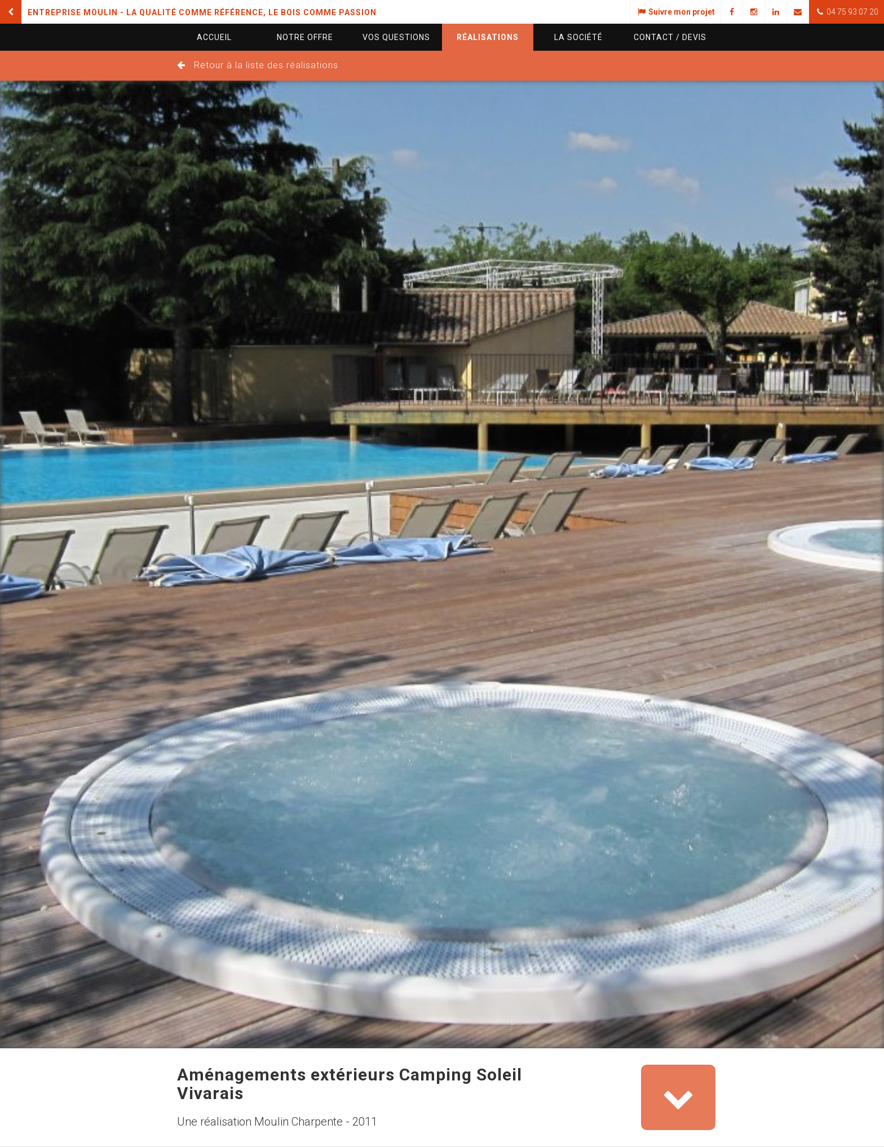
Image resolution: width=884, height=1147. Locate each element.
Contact (670, 37)
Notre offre (305, 37)
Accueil (214, 37)
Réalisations (488, 37)
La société (578, 37)
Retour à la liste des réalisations (266, 65)
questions (396, 37)
